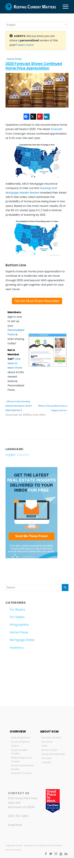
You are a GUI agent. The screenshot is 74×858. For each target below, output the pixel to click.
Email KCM (15, 825)
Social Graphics (20, 741)
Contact (46, 758)
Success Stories (51, 737)
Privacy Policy (55, 845)
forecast (56, 129)
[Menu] (63, 6)
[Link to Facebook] (45, 853)
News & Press (49, 750)
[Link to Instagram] (55, 853)
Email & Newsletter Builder (22, 767)
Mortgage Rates (22, 640)
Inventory (17, 647)
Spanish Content (21, 773)
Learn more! (26, 45)
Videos (15, 745)
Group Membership (53, 754)
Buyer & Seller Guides (19, 751)
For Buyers (17, 609)
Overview (18, 731)
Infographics (19, 624)
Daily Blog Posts (20, 737)
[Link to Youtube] (60, 853)
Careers (46, 762)
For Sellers (17, 617)
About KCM (49, 731)
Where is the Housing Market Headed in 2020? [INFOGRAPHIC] (19, 406)
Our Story (47, 741)
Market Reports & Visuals (21, 759)
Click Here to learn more (15, 363)
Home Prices (14, 59)
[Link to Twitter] (50, 853)
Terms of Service (13, 849)
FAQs (44, 745)
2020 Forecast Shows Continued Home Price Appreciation (34, 66)
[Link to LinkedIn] (65, 853)
